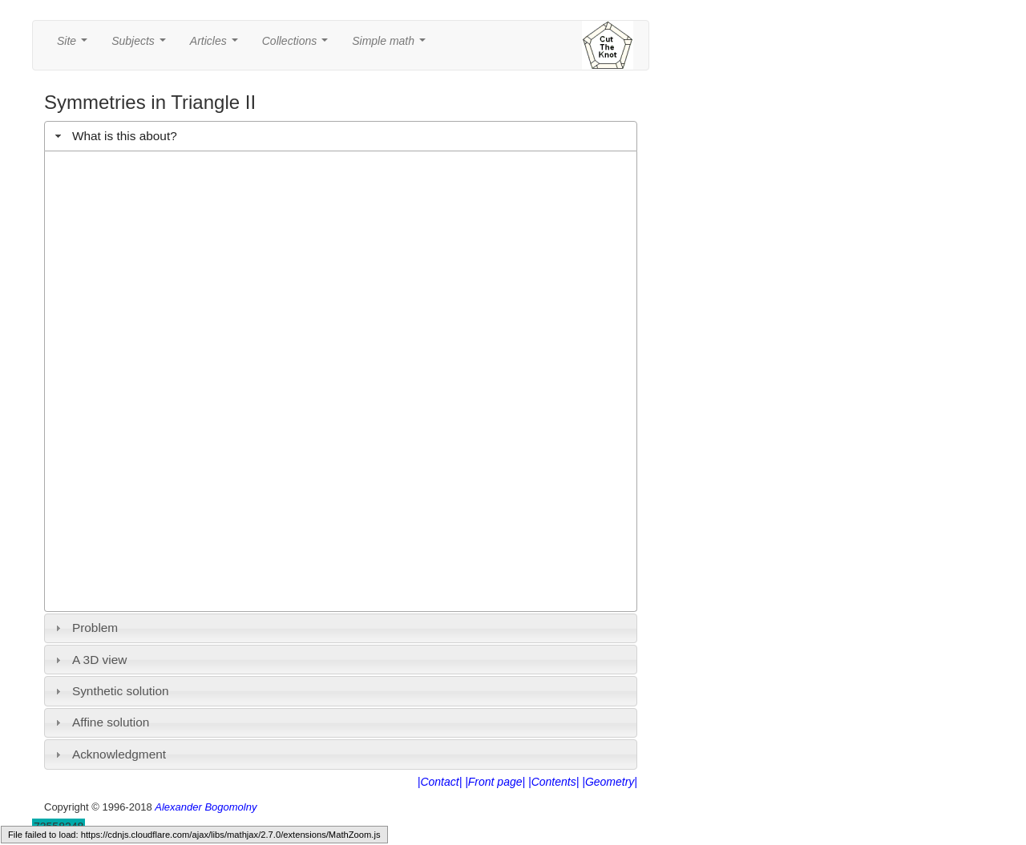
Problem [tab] (85, 627)
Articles (217, 45)
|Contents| (553, 781)
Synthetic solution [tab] (110, 691)
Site (75, 45)
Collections (298, 45)
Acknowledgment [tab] (108, 754)
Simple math (391, 45)
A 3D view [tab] (89, 659)
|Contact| (440, 781)
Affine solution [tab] (100, 722)
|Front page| (495, 781)
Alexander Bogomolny (205, 807)
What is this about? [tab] (114, 136)
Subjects (141, 45)
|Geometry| (609, 781)
